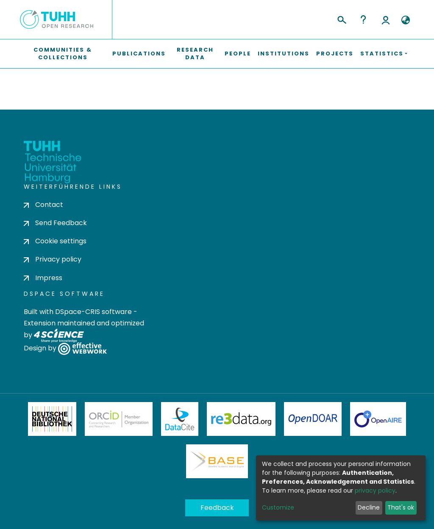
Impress (43, 278)
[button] (405, 20)
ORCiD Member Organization (118, 419)
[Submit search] (341, 19)
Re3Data (241, 419)
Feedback (217, 507)
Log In (386, 19)
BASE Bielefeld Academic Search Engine (217, 461)
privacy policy (375, 490)
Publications (139, 54)
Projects (334, 54)
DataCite (180, 419)
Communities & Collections (62, 53)
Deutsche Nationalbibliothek (52, 419)
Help (363, 19)
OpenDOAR (312, 419)
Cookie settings (55, 241)
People (238, 54)
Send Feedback (55, 223)
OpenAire (378, 419)
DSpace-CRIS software (93, 312)
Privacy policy (52, 259)
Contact (43, 204)
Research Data (195, 53)
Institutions (283, 54)
